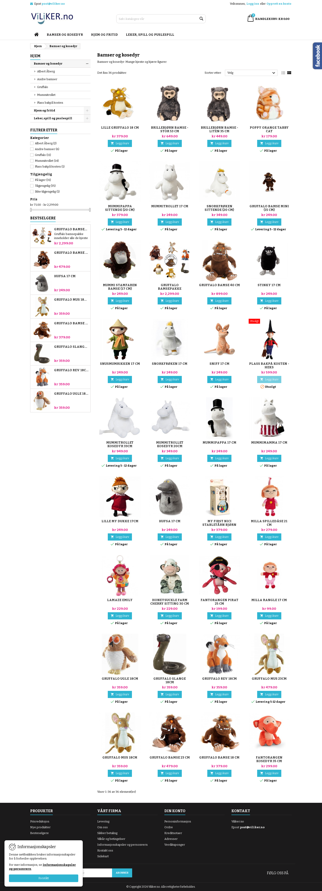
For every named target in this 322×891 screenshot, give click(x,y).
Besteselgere (39, 833)
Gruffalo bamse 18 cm (71, 323)
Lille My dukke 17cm (120, 521)
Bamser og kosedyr (65, 35)
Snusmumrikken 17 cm (120, 364)
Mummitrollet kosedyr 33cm (119, 444)
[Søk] (161, 18)
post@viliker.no (53, 3)
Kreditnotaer (173, 833)
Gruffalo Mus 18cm (71, 300)
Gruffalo (42, 87)
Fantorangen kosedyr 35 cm (269, 759)
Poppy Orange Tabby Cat (269, 129)
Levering (103, 821)
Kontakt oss (105, 850)
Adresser (171, 839)
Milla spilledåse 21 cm (269, 523)
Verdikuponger (174, 844)
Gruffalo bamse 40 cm (219, 285)
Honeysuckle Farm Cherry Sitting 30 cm (169, 602)
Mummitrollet (46, 94)
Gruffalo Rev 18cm (71, 370)
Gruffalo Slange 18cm (71, 347)
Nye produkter (40, 827)
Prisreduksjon (39, 821)
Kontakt (240, 811)
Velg (251, 73)
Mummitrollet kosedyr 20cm (169, 444)
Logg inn (252, 3)
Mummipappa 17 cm (219, 442)
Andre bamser (47, 79)
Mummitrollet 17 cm (169, 206)
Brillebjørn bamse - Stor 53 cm (169, 129)
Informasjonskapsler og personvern (122, 844)
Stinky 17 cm (269, 285)
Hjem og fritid (104, 35)
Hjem (35, 56)
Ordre (168, 827)
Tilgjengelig (45, 185)
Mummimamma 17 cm (269, 442)
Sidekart (103, 856)
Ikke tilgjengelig (47, 191)
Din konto (174, 811)
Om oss (102, 827)
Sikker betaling (107, 833)
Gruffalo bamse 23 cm (71, 253)
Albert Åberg (46, 71)
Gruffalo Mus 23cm (269, 679)
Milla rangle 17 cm (269, 600)
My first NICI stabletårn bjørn (219, 523)
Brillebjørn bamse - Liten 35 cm (219, 129)
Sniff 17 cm (219, 364)
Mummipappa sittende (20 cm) (120, 208)
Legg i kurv (120, 143)
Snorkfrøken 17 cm (169, 364)
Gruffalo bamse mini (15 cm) (269, 208)
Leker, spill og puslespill (150, 35)
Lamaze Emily (120, 600)
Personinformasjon (177, 821)
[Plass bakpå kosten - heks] (269, 322)
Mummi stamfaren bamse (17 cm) (120, 287)
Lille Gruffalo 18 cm (120, 128)
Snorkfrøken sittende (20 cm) (219, 208)
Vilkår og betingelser (111, 839)
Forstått (43, 878)
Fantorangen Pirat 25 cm (219, 602)
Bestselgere (43, 218)
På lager (43, 180)
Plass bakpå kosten (50, 102)
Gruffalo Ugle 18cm (71, 394)
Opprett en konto (279, 3)
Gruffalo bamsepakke (71, 229)
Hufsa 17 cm (65, 276)
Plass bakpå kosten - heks (269, 365)
